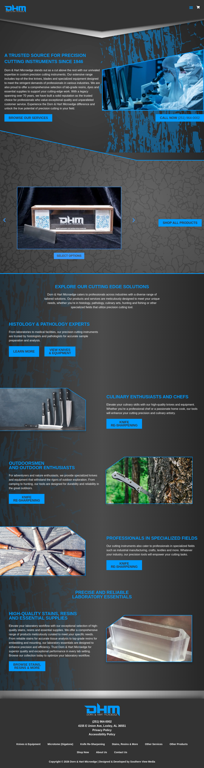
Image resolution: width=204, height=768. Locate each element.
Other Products (179, 744)
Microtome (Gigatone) (60, 744)
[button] (191, 7)
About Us (101, 752)
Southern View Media (142, 761)
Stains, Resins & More (125, 744)
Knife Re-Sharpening (92, 744)
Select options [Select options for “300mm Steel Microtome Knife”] (69, 255)
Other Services (154, 744)
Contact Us (120, 752)
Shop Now (83, 752)
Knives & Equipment (28, 744)
